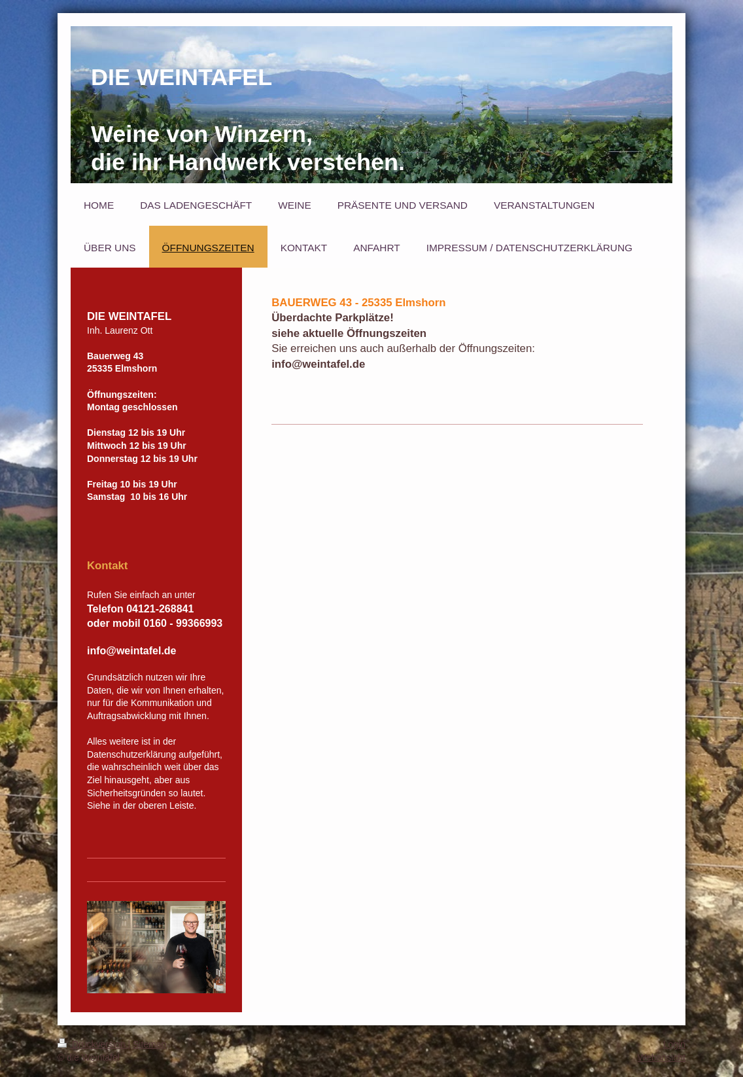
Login (674, 1044)
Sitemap (149, 1044)
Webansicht (661, 1057)
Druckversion (93, 1044)
